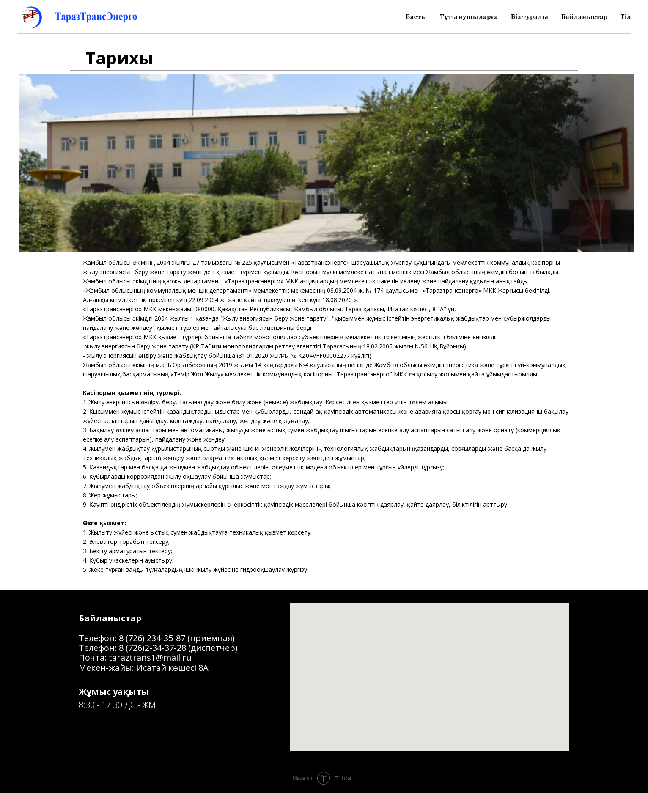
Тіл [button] (625, 17)
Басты (416, 17)
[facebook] (85, 732)
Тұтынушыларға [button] (469, 17)
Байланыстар (584, 17)
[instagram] (100, 732)
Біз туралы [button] (529, 17)
